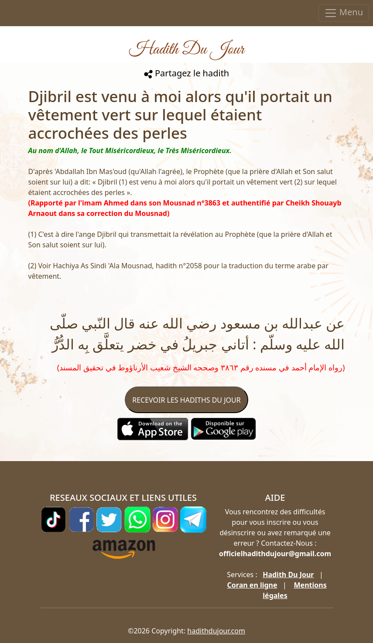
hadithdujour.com (216, 631)
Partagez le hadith (186, 73)
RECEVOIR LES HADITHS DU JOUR (186, 400)
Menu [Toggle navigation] (343, 13)
